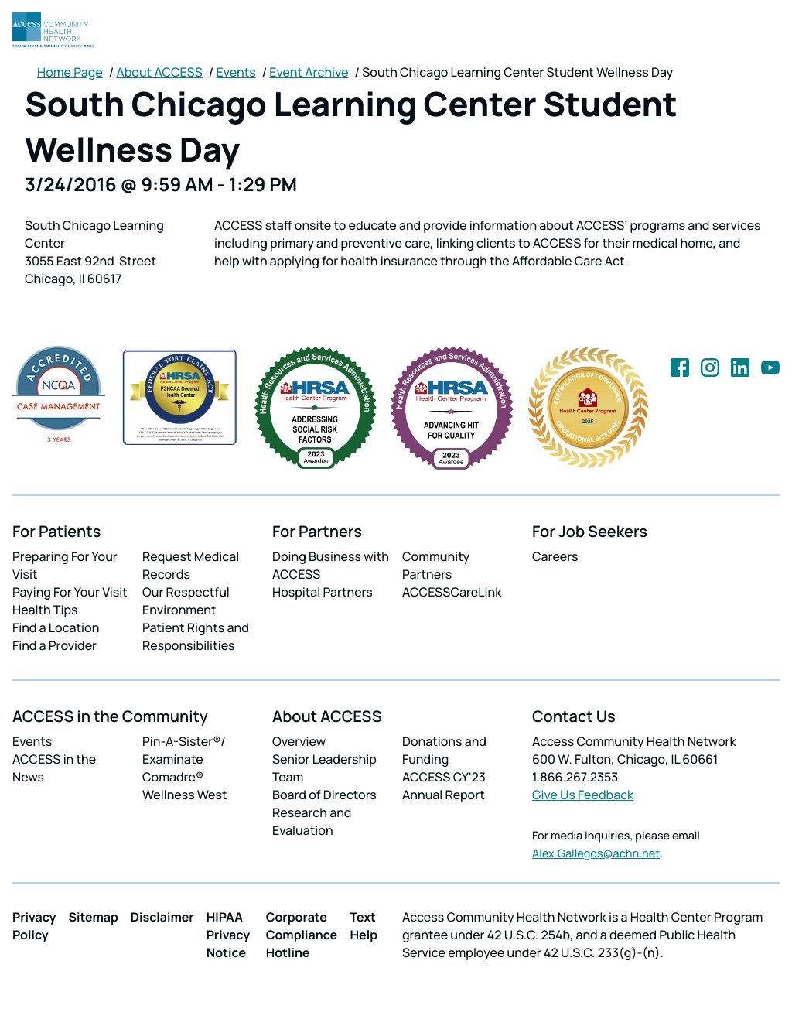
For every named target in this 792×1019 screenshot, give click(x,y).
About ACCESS (159, 71)
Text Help (363, 925)
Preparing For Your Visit (65, 565)
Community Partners (435, 565)
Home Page (70, 71)
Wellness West (184, 794)
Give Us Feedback (582, 794)
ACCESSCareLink (451, 591)
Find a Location (55, 627)
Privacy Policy (34, 925)
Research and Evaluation (311, 821)
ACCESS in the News (54, 768)
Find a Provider (54, 645)
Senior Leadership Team (324, 768)
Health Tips (44, 609)
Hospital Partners (322, 591)
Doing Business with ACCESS (330, 565)
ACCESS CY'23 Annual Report (444, 785)
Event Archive (308, 71)
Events (236, 71)
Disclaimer (162, 916)
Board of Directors (324, 794)
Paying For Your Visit (70, 591)
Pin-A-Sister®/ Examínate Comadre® (184, 759)
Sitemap (93, 916)
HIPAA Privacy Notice (229, 934)
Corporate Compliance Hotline (302, 934)
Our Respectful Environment (186, 600)
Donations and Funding (444, 750)
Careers (555, 556)
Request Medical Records (190, 565)
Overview (299, 741)
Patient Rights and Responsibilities (195, 636)
